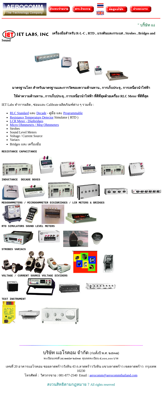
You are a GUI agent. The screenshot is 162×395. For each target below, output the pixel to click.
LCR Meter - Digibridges (26, 121)
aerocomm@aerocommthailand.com (114, 379)
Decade (41, 113)
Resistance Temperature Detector (32, 117)
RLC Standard (19, 113)
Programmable (73, 113)
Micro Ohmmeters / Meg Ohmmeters (34, 125)
